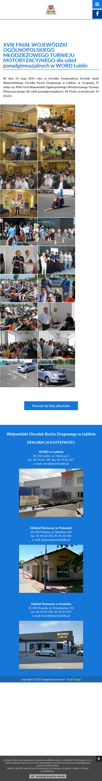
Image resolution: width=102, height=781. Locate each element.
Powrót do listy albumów (51, 504)
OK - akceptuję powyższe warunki (48, 776)
